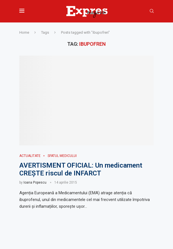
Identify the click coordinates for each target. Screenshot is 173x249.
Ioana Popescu (35, 182)
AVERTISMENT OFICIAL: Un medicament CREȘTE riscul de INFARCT (80, 169)
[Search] (152, 11)
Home (24, 32)
